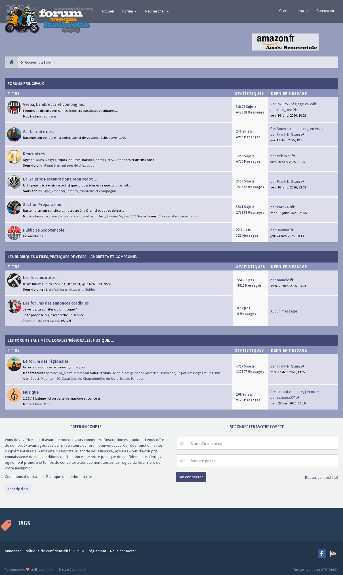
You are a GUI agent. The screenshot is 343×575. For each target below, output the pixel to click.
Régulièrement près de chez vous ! (70, 165)
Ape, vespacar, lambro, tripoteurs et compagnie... (81, 191)
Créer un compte (293, 10)
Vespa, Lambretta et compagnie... (55, 104)
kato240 (284, 206)
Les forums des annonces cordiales (56, 303)
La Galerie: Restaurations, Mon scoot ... (60, 179)
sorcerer (50, 116)
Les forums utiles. (40, 277)
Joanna (283, 229)
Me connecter (191, 476)
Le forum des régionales (46, 361)
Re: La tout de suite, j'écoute (294, 391)
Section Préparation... (44, 204)
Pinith (48, 404)
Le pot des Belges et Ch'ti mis (198, 373)
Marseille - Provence (160, 373)
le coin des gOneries (128, 373)
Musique (31, 392)
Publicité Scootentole (43, 230)
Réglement (97, 550)
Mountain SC (50, 378)
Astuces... (76, 289)
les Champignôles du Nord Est (101, 378)
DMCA (79, 550)
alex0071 (129, 216)
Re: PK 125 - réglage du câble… (296, 103)
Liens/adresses (57, 289)
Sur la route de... (38, 131)
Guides (90, 289)
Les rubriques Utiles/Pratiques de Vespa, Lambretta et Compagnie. (72, 256)
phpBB (81, 569)
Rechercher (157, 11)
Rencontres (34, 153)
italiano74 (114, 216)
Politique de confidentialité (69, 476)
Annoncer (13, 550)
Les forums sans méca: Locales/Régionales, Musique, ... (61, 340)
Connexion (325, 10)
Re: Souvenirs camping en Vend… (298, 128)
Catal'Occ (69, 378)
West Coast (30, 378)
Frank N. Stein (288, 134)
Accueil (108, 11)
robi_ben (284, 109)
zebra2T (284, 155)
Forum (129, 11)
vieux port (81, 216)
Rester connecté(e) (318, 478)
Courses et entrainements (178, 216)
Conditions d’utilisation (24, 476)
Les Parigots (134, 378)
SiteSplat (50, 569)
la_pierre (65, 216)
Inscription (18, 488)
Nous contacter (123, 550)
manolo (283, 279)
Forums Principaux (26, 83)
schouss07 (286, 397)
